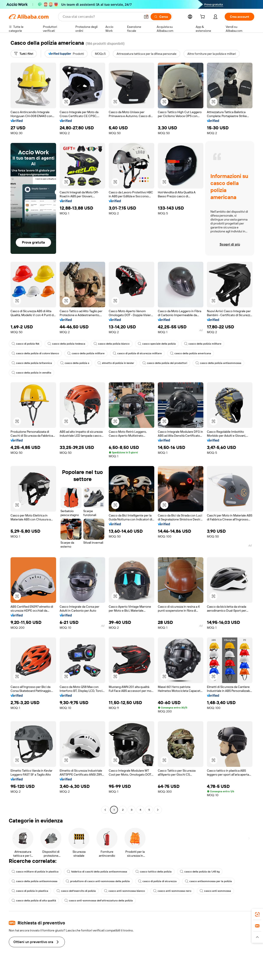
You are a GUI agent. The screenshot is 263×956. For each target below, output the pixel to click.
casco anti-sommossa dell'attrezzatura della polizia (100, 900)
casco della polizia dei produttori (167, 363)
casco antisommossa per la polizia (213, 881)
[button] (145, 16)
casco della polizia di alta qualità (34, 900)
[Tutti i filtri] (24, 53)
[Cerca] (160, 16)
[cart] (202, 17)
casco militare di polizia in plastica (35, 871)
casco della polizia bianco (114, 343)
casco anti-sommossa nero (175, 891)
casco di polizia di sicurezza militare (140, 353)
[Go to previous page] (105, 810)
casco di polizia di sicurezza (160, 881)
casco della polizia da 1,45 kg (203, 871)
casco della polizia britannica (32, 363)
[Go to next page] (158, 810)
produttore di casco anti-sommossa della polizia (99, 881)
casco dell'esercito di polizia (77, 891)
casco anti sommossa (219, 891)
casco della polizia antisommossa (222, 363)
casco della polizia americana (194, 353)
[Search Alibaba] (101, 16)
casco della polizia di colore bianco (36, 353)
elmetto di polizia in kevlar (118, 363)
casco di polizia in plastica (30, 891)
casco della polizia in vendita (32, 372)
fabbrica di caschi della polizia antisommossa (99, 871)
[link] (257, 914)
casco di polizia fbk (26, 343)
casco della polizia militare (207, 343)
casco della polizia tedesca (68, 343)
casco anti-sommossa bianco (127, 891)
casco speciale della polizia (160, 343)
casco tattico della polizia (156, 871)
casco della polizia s (76, 363)
